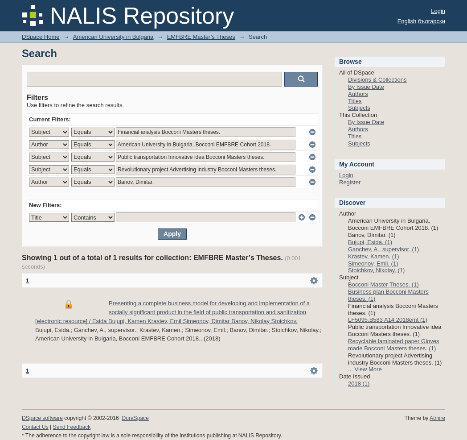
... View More (365, 369)
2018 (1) (358, 383)
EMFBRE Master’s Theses (201, 36)
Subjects (359, 107)
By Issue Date (366, 86)
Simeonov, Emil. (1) (373, 263)
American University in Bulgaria (113, 36)
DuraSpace (135, 418)
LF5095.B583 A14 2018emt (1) (387, 319)
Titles (355, 101)
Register (349, 182)
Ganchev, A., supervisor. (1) (383, 249)
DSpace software (42, 418)
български (431, 21)
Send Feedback (72, 427)
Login (438, 11)
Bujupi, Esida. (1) (370, 242)
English (407, 21)
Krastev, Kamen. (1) (373, 256)
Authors (358, 94)
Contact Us (35, 427)
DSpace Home (41, 36)
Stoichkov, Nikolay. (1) (376, 270)
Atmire (437, 418)
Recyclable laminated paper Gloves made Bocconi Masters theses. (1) (393, 345)
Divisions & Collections (377, 79)
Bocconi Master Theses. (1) (383, 284)
